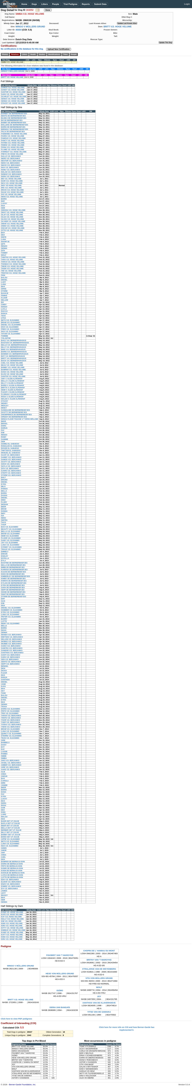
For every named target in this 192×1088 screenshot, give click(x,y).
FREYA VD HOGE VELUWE (12, 154)
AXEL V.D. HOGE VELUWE (12, 363)
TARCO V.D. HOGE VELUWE (12, 262)
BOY (3, 233)
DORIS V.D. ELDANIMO (10, 709)
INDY (3, 513)
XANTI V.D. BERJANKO (10, 655)
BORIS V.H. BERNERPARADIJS (14, 352)
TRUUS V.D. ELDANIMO (10, 549)
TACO (3, 522)
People (55, 4)
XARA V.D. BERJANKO (10, 657)
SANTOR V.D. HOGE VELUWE (13, 92)
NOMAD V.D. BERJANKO (11, 174)
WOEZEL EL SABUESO (10, 453)
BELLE (4, 626)
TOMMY (4, 253)
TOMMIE (4, 336)
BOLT (3, 477)
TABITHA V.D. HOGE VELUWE (13, 257)
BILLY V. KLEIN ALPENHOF (12, 383)
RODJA (4, 677)
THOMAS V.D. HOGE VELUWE (13, 264)
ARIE (3, 740)
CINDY (3, 304)
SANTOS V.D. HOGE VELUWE (13, 376)
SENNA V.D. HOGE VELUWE (12, 101)
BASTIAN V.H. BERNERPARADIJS (15, 343)
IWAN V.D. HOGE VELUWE (12, 197)
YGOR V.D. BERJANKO (10, 720)
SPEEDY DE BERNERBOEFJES (14, 417)
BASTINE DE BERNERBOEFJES (14, 563)
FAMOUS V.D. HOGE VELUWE (13, 138)
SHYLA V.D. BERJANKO (11, 466)
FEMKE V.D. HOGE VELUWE (12, 145)
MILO (3, 486)
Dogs (34, 4)
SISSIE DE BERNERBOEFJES (13, 592)
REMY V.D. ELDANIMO (10, 623)
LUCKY (4, 203)
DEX (3, 235)
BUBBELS (5, 743)
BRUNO (4, 480)
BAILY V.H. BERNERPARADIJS (13, 340)
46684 (19, 30)
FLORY (4, 502)
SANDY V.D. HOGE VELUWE (12, 90)
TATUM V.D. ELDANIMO (10, 334)
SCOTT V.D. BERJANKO (11, 462)
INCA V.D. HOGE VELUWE (11, 183)
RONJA (4, 313)
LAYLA (4, 309)
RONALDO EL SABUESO (11, 446)
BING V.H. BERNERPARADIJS (13, 349)
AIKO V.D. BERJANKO (10, 760)
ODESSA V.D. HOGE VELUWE (13, 210)
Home (24, 4)
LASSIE (4, 752)
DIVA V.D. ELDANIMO (9, 327)
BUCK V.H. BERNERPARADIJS (13, 361)
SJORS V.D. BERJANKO (11, 471)
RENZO (4, 246)
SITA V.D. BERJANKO (10, 468)
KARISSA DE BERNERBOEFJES (14, 570)
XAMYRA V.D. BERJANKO (11, 648)
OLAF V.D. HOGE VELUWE (12, 215)
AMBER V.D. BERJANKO (11, 765)
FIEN (3, 275)
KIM (2, 433)
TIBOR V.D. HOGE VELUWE (12, 266)
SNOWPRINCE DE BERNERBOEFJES (16, 415)
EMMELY (4, 552)
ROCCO (4, 311)
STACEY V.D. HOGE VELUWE (13, 103)
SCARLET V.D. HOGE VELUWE (13, 97)
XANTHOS (5, 680)
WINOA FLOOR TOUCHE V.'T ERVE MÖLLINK (19, 419)
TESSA (4, 707)
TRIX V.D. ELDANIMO (9, 713)
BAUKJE (4, 293)
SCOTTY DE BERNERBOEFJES (14, 412)
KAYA (3, 686)
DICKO (4, 671)
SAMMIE (4, 439)
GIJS (3, 601)
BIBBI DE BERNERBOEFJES (13, 567)
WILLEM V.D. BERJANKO (11, 639)
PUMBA (4, 754)
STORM (4, 291)
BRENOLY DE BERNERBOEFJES (14, 129)
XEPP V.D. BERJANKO (10, 664)
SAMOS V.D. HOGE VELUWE (13, 88)
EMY (3, 201)
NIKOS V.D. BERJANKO (10, 165)
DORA (3, 426)
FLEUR (4, 673)
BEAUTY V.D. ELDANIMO (11, 529)
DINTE (3, 237)
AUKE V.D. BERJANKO (10, 769)
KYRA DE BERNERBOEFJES (13, 585)
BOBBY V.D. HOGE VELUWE (13, 367)
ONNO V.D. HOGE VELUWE (12, 226)
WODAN (4, 504)
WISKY (4, 408)
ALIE (3, 772)
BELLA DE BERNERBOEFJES (13, 565)
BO (2, 302)
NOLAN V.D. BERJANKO (11, 172)
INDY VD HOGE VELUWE (11, 185)
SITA (3, 251)
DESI (3, 668)
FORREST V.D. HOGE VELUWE (14, 152)
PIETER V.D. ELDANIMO (11, 617)
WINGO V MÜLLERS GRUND (30, 26)
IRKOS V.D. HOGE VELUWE (12, 190)
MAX (3, 287)
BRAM (3, 509)
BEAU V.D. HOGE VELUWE (12, 365)
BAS (3, 778)
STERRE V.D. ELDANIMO (11, 736)
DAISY (3, 745)
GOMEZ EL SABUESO (10, 444)
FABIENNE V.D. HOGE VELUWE (14, 134)
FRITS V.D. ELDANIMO (10, 711)
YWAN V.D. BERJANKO (10, 727)
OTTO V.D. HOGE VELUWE (12, 230)
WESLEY (4, 406)
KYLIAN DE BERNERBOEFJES (13, 583)
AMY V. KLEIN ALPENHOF (12, 379)
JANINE (4, 785)
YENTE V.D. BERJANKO (11, 718)
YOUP (3, 525)
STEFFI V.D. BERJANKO (11, 473)
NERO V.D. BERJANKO (10, 158)
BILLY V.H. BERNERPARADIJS (13, 347)
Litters (44, 4)
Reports (86, 4)
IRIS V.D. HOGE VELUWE (11, 188)
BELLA (4, 491)
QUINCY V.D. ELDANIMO (11, 734)
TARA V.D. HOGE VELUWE (12, 260)
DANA (3, 792)
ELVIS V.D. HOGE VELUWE (12, 374)
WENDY (4, 403)
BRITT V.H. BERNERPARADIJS (13, 358)
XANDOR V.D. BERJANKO (12, 650)
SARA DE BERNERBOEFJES (13, 588)
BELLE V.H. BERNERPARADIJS (14, 345)
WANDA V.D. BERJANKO (11, 635)
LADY (3, 282)
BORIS (4, 199)
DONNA (4, 511)
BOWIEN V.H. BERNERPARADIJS (14, 354)
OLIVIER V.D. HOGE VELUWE (13, 221)
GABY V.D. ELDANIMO (10, 540)
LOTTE (4, 621)
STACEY (4, 401)
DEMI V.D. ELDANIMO (10, 536)
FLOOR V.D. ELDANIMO (11, 538)
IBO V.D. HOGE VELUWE (11, 179)
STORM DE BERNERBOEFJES (13, 597)
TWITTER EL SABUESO (11, 451)
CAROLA (5, 781)
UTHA (3, 318)
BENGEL (4, 666)
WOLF (3, 255)
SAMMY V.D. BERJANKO (11, 457)
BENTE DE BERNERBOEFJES (13, 116)
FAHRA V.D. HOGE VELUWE (12, 136)
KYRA (3, 484)
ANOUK (4, 776)
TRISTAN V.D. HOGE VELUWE (13, 273)
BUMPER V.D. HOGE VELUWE (13, 370)
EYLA (3, 561)
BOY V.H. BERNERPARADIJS (13, 356)
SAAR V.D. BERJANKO (10, 455)
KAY (3, 749)
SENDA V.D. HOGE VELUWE (12, 99)
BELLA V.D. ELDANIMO (10, 531)
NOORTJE (5, 242)
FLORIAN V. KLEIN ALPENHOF (13, 394)
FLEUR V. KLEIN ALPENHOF (12, 392)
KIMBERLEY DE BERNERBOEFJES (15, 576)
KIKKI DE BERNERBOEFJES (13, 574)
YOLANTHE (6, 338)
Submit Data (100, 4)
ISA (2, 516)
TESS (3, 316)
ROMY (3, 437)
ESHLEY (4, 556)
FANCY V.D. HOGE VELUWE (12, 141)
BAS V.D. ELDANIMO (9, 527)
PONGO (4, 489)
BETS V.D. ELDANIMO (10, 320)
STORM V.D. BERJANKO (11, 475)
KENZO (4, 307)
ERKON (4, 554)
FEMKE (4, 296)
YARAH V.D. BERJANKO (11, 716)
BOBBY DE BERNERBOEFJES (13, 123)
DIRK (3, 783)
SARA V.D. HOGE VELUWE (12, 94)
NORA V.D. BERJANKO (10, 176)
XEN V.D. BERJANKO (10, 659)
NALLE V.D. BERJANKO (11, 156)
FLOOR (4, 298)
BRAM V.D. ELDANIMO (10, 322)
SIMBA (4, 758)
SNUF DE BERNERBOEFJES (13, 594)
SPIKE (3, 289)
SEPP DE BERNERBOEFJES (12, 590)
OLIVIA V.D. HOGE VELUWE (12, 219)
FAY (2, 430)
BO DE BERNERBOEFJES (11, 120)
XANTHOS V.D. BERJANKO (12, 653)
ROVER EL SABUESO (10, 448)
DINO (3, 500)
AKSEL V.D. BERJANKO (11, 763)
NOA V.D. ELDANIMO (9, 331)
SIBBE (3, 756)
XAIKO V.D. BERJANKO (10, 646)
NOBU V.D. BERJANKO (10, 170)
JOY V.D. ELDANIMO (9, 543)
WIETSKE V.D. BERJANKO (12, 637)
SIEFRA (4, 520)
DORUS (4, 428)
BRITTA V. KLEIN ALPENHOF (13, 388)
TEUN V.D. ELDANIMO (10, 738)
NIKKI (3, 518)
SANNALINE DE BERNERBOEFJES (15, 410)
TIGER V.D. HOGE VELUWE (12, 269)
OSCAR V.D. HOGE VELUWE (13, 228)
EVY (3, 747)
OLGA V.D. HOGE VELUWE (12, 217)
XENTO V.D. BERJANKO (11, 662)
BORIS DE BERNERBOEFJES (13, 127)
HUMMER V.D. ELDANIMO (11, 610)
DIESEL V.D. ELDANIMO (11, 325)
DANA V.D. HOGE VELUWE (12, 372)
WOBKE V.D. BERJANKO (11, 641)
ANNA (3, 774)
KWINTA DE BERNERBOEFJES (14, 581)
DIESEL (4, 280)
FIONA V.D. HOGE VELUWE (12, 147)
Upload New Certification (59, 49)
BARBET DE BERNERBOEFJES (14, 114)
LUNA (3, 239)
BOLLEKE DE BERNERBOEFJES (14, 125)
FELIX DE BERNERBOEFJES (13, 132)
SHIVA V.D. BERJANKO (10, 464)
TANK (3, 693)
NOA (3, 206)
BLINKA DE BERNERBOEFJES (13, 118)
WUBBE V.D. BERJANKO (11, 644)
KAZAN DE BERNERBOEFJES (13, 572)
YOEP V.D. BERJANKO (10, 722)
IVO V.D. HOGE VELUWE (11, 194)
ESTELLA (5, 558)
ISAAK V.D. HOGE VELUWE (12, 192)
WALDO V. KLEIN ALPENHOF (13, 399)
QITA (3, 244)
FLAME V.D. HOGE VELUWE (12, 150)
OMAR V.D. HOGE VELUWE (12, 224)
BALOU (4, 278)
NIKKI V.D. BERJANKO (10, 163)
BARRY (4, 619)
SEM (3, 208)
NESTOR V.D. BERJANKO (11, 161)
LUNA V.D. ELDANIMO (10, 545)
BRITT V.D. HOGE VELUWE (117, 26)
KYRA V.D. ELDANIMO (10, 612)
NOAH (3, 630)
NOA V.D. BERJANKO (10, 167)
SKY (3, 691)
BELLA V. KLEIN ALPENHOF (12, 381)
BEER (3, 421)
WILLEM (4, 300)
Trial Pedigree (70, 4)
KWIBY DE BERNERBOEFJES (13, 579)
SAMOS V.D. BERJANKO (11, 459)
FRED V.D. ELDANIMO (10, 329)
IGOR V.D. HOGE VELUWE (12, 181)
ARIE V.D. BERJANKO (10, 767)
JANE (3, 684)
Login (187, 4)
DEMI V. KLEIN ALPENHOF (12, 390)
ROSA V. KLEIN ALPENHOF (12, 397)
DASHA (4, 495)
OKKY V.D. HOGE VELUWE (12, 212)
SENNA (4, 248)
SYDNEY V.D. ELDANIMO (11, 547)
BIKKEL (4, 424)
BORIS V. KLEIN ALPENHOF (12, 385)
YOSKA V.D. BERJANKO (11, 725)
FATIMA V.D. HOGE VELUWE (13, 143)
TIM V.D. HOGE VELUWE (11, 271)
